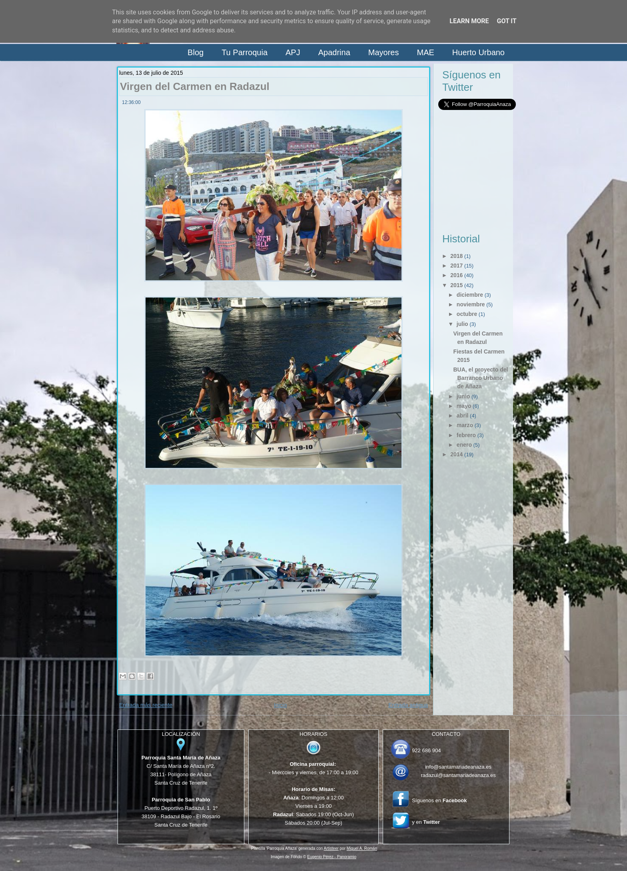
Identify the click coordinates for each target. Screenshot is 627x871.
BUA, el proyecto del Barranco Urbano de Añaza (480, 378)
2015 (456, 285)
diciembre (470, 295)
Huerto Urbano (478, 52)
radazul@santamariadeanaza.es (458, 775)
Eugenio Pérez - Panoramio (331, 857)
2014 (456, 454)
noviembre (471, 304)
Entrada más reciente (145, 705)
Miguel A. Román (362, 848)
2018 (456, 256)
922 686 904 (426, 750)
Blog (196, 52)
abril (463, 415)
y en (426, 822)
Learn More (469, 21)
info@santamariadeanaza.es (458, 767)
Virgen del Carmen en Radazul (195, 86)
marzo (465, 425)
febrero (466, 435)
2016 (456, 275)
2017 (456, 265)
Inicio (280, 705)
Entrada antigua (408, 705)
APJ (293, 52)
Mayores (383, 52)
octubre (467, 314)
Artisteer (331, 848)
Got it (506, 21)
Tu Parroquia (245, 52)
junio (463, 396)
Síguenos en (439, 800)
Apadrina (334, 52)
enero (464, 444)
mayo (464, 406)
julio (462, 324)
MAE (425, 52)
